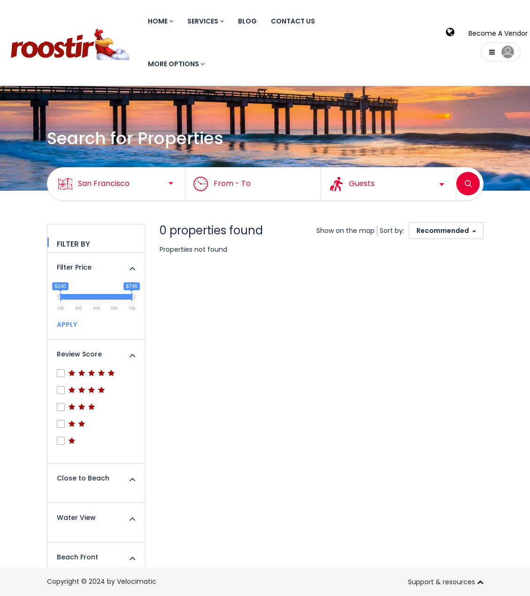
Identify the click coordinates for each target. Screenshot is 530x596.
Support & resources (446, 581)
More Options (176, 64)
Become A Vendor (498, 33)
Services (205, 21)
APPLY (67, 324)
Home (160, 21)
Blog (247, 21)
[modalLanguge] (450, 33)
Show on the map (345, 230)
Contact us (293, 21)
